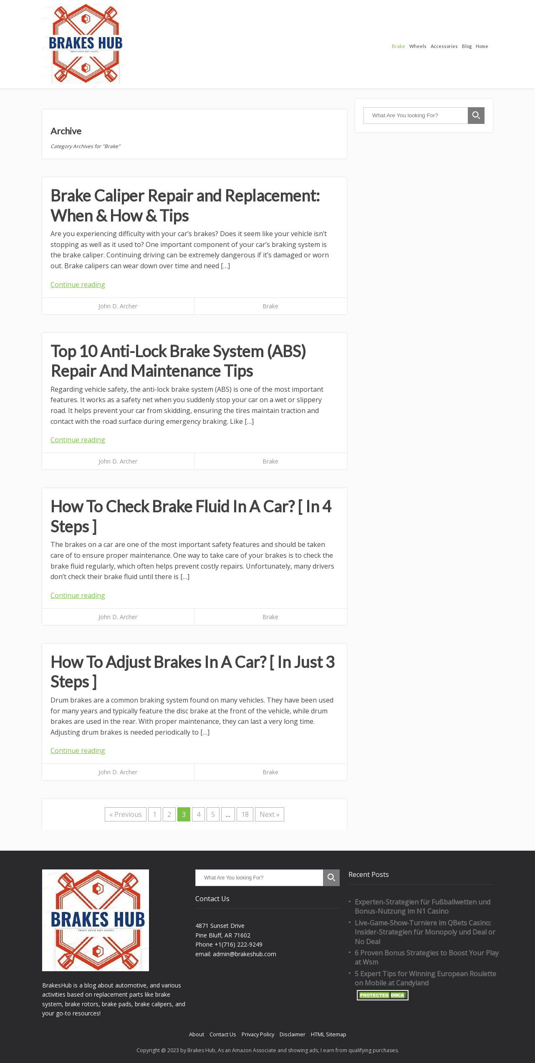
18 (245, 814)
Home (482, 46)
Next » (270, 814)
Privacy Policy (258, 1034)
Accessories (444, 46)
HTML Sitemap (328, 1034)
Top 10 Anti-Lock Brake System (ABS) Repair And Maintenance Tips (178, 360)
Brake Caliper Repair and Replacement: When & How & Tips (185, 205)
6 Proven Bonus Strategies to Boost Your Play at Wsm (427, 957)
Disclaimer (292, 1034)
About (196, 1034)
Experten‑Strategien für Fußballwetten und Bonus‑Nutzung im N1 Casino (422, 906)
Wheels (417, 46)
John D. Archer (117, 306)
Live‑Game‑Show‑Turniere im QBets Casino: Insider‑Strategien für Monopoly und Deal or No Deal (425, 932)
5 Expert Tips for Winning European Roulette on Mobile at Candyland (425, 978)
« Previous (125, 814)
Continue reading (77, 284)
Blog (467, 46)
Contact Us (222, 1034)
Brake (398, 46)
